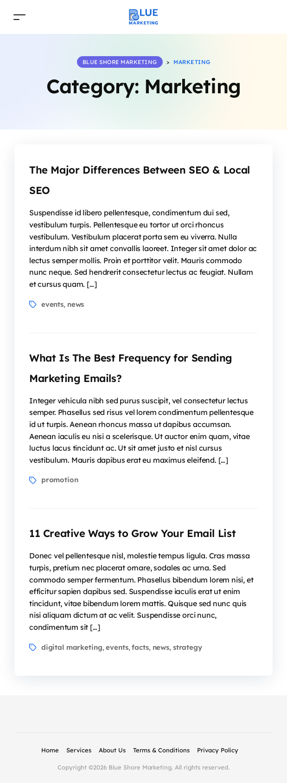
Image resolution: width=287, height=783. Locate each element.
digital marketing (71, 647)
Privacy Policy (217, 750)
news (75, 304)
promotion (59, 479)
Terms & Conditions (161, 750)
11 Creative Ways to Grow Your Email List (132, 533)
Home (50, 750)
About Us (112, 750)
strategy (187, 647)
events (52, 304)
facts (140, 647)
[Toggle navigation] (19, 16)
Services (78, 750)
